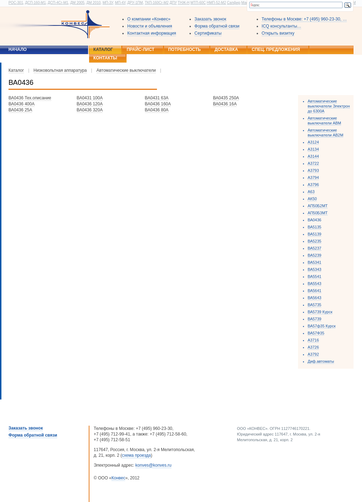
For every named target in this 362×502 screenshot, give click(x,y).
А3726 (313, 347)
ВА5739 (314, 319)
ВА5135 (314, 227)
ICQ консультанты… (281, 26)
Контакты (105, 58)
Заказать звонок (210, 19)
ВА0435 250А (226, 97)
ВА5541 (314, 276)
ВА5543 (314, 283)
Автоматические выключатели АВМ (324, 120)
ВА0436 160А (158, 103)
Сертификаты (208, 33)
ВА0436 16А (225, 103)
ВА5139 (314, 234)
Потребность (184, 49)
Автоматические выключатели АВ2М (325, 132)
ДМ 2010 (93, 3)
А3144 (313, 156)
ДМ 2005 (77, 3)
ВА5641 (314, 290)
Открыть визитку (278, 33)
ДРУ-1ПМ (135, 3)
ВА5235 (314, 241)
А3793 (313, 170)
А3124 (313, 142)
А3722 (313, 163)
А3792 (313, 354)
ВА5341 (314, 262)
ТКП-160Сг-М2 (157, 3)
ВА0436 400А (21, 103)
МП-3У (108, 3)
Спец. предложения (276, 49)
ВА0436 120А (90, 103)
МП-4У (120, 3)
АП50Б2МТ (318, 206)
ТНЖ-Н (183, 3)
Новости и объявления (149, 26)
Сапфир (233, 3)
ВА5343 (314, 269)
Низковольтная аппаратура (60, 70)
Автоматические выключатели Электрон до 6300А (329, 106)
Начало (17, 49)
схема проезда (136, 455)
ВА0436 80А (157, 109)
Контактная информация (151, 33)
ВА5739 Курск (320, 312)
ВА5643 (314, 298)
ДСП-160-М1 (35, 3)
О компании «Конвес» (148, 19)
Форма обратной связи (216, 26)
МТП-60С (198, 3)
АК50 (312, 199)
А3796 (313, 184)
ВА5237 (314, 248)
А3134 (313, 149)
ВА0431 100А (90, 97)
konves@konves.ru (153, 465)
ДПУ (173, 3)
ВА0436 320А (90, 109)
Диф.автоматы (321, 361)
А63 (311, 191)
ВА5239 (314, 255)
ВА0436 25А (20, 109)
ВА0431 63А (157, 97)
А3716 (313, 340)
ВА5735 (314, 305)
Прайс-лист (140, 49)
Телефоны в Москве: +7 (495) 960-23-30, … (304, 19)
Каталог (103, 49)
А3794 (313, 177)
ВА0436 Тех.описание (29, 97)
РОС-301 (15, 3)
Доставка (226, 49)
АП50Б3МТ (318, 213)
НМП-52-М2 (216, 3)
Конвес (118, 477)
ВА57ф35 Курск (321, 326)
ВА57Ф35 (316, 333)
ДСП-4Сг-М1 (58, 3)
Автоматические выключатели (126, 70)
